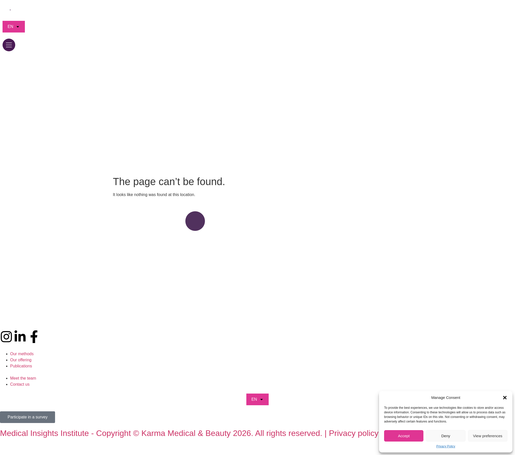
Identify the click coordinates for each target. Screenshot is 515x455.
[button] (504, 397)
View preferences (488, 436)
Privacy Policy (445, 446)
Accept (404, 436)
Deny (445, 436)
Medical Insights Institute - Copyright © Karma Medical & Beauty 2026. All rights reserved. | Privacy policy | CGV (201, 433)
